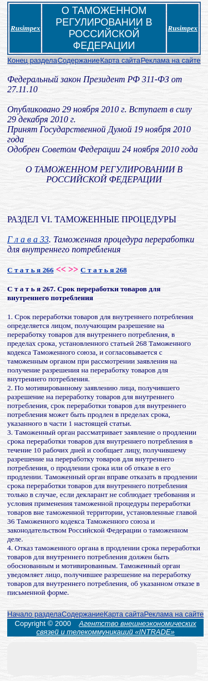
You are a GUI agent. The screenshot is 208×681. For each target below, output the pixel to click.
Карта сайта (120, 60)
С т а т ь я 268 (103, 270)
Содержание (79, 60)
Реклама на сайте (171, 60)
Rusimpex (25, 28)
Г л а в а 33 (28, 239)
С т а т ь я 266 (30, 270)
